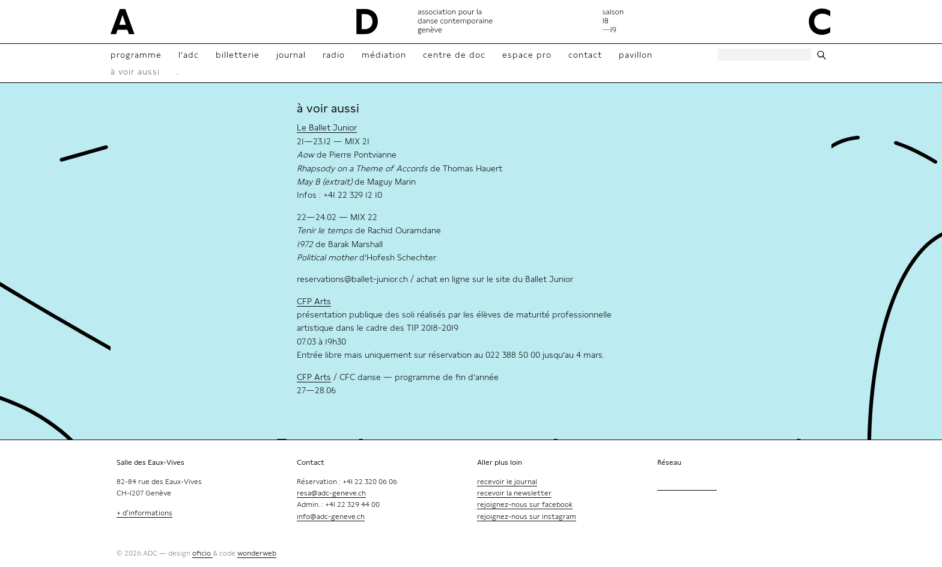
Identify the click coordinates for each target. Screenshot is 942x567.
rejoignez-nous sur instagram (526, 516)
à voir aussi (135, 71)
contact (585, 55)
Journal (291, 55)
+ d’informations (144, 513)
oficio (202, 553)
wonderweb (256, 553)
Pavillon (635, 55)
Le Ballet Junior (327, 127)
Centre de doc (454, 55)
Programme (136, 55)
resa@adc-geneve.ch (331, 493)
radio (334, 55)
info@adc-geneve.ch (331, 516)
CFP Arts (314, 301)
